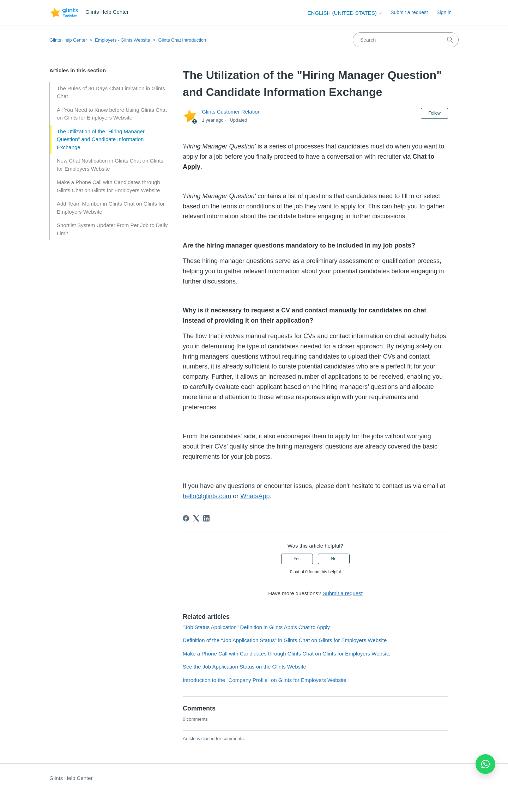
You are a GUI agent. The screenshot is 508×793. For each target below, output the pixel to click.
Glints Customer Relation (231, 112)
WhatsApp (255, 496)
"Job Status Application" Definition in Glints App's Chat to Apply (256, 627)
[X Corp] (196, 518)
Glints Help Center (68, 40)
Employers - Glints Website (122, 40)
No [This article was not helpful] (333, 558)
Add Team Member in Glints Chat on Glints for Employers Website (111, 208)
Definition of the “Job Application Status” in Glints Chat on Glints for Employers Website (285, 640)
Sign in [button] (444, 12)
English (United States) (345, 13)
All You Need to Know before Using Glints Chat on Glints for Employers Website (112, 114)
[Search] (405, 40)
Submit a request (409, 12)
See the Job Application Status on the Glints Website (244, 667)
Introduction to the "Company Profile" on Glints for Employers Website (264, 680)
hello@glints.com (207, 496)
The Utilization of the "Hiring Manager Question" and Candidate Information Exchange (101, 139)
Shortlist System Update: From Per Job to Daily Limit (112, 229)
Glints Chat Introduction (182, 40)
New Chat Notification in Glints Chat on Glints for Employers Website (110, 165)
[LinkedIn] (206, 518)
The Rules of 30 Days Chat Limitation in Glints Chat (111, 92)
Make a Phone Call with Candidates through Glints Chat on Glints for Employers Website (108, 186)
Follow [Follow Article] (434, 113)
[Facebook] (186, 518)
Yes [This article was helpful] (297, 558)
